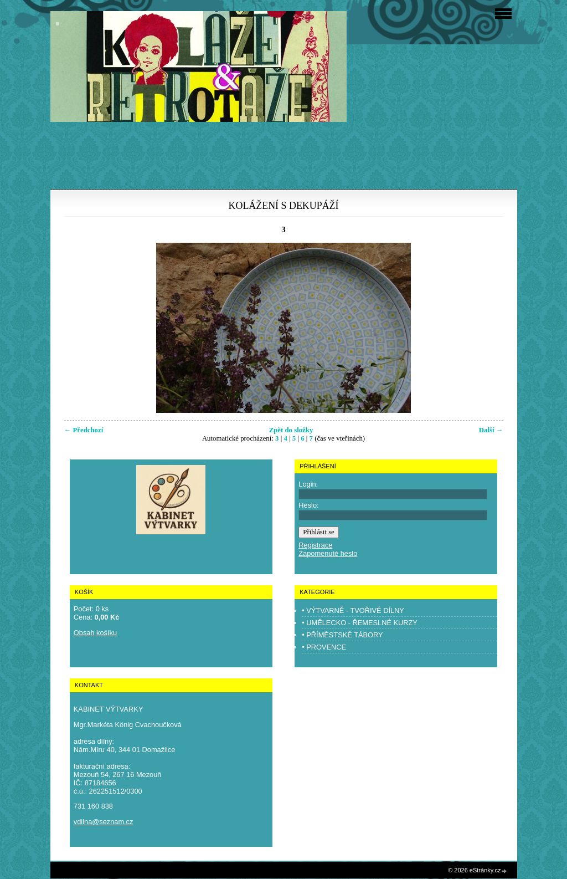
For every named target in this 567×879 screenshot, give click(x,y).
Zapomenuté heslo (327, 553)
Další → (491, 430)
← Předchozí (84, 430)
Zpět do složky (291, 430)
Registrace (315, 545)
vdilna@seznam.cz (103, 821)
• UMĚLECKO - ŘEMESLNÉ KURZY (359, 623)
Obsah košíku (95, 632)
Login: (308, 484)
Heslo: (308, 505)
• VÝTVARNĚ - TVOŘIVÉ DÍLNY (353, 610)
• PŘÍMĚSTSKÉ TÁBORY (342, 635)
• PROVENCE (324, 647)
